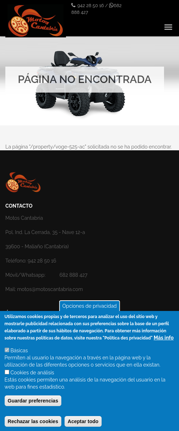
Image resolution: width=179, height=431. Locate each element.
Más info (164, 343)
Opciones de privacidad (89, 311)
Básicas (19, 355)
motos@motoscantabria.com (50, 289)
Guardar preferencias (33, 406)
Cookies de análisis (32, 377)
